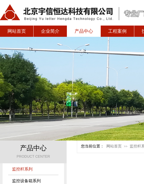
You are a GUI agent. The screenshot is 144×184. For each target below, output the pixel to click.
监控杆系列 (22, 169)
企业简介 (50, 31)
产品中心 (84, 31)
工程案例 (117, 31)
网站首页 (16, 31)
